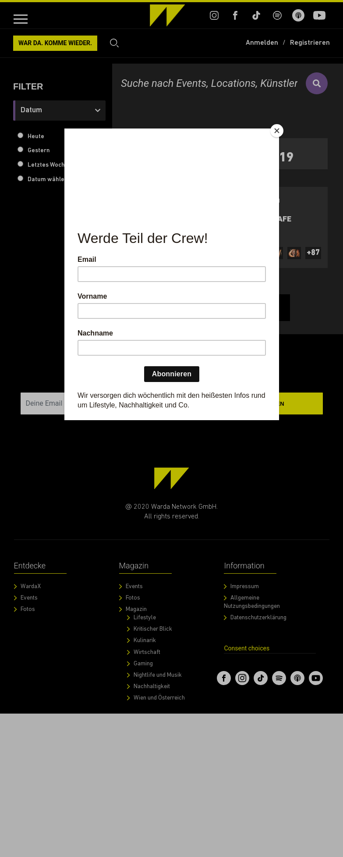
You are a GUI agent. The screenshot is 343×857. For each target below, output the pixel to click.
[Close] (276, 130)
